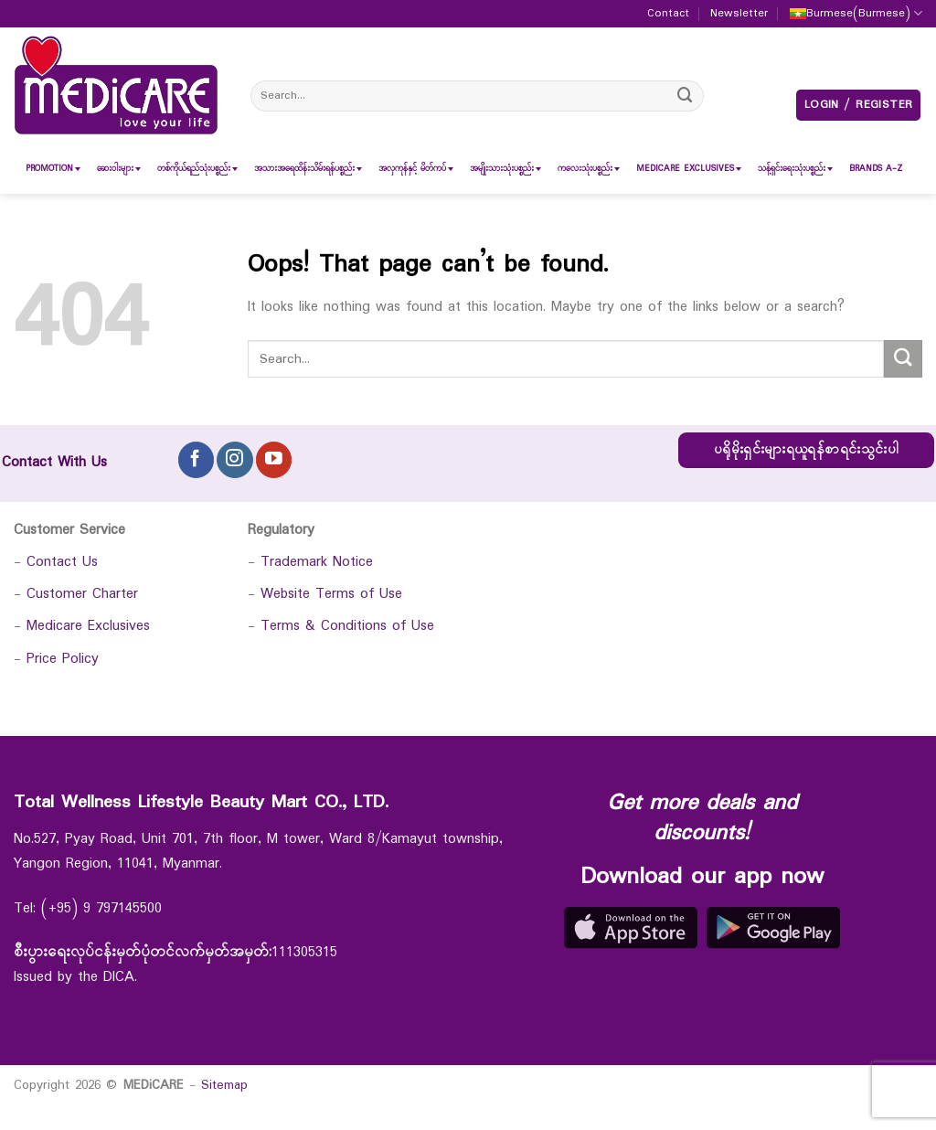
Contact (668, 14)
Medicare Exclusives (88, 625)
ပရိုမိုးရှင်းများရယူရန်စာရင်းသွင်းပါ (806, 450)
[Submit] (685, 96)
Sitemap (224, 1085)
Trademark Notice (317, 561)
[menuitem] (49, 168)
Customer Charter (82, 593)
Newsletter (739, 14)
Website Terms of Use (331, 593)
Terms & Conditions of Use (347, 625)
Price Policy (63, 658)
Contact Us (62, 561)
